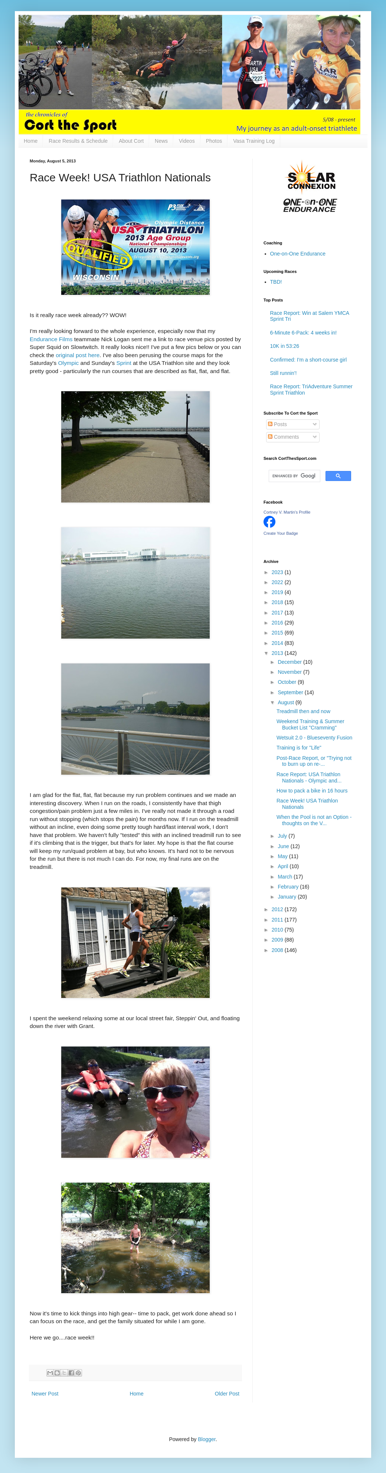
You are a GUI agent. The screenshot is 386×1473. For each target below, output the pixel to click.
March (286, 877)
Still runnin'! (283, 373)
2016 (278, 623)
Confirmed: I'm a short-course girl (308, 360)
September (291, 692)
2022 (278, 582)
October (288, 682)
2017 (278, 613)
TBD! (276, 282)
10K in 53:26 (285, 346)
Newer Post (45, 1394)
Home (30, 141)
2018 (278, 602)
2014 (278, 643)
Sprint (123, 363)
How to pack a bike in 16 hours (312, 791)
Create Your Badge (281, 533)
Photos (214, 141)
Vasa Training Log (254, 141)
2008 (278, 950)
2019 (278, 592)
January (288, 897)
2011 (278, 920)
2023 (278, 572)
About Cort (131, 141)
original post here (77, 355)
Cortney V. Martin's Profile (287, 512)
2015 (278, 633)
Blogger (206, 1439)
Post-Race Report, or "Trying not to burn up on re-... (314, 761)
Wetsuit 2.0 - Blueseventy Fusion (314, 738)
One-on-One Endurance (298, 254)
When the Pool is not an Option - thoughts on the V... (314, 820)
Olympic (68, 363)
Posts (277, 424)
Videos (187, 141)
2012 (278, 909)
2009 (278, 940)
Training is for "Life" (299, 748)
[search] (293, 476)
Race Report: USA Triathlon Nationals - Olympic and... (309, 777)
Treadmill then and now (303, 711)
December (290, 662)
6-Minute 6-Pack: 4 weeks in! (303, 333)
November (290, 672)
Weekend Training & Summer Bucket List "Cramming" (310, 724)
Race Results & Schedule (78, 141)
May (283, 856)
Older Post (227, 1394)
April (284, 866)
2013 (278, 653)
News (161, 141)
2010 (278, 930)
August (286, 702)
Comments (283, 437)
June (284, 846)
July (283, 836)
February (289, 887)
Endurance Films (51, 339)
